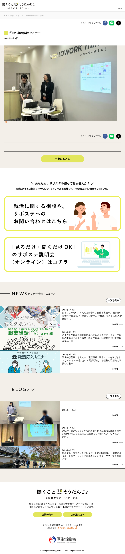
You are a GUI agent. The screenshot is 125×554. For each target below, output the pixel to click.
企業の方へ (47, 514)
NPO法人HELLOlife (66, 528)
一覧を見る (113, 300)
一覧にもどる (62, 158)
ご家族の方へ (77, 514)
